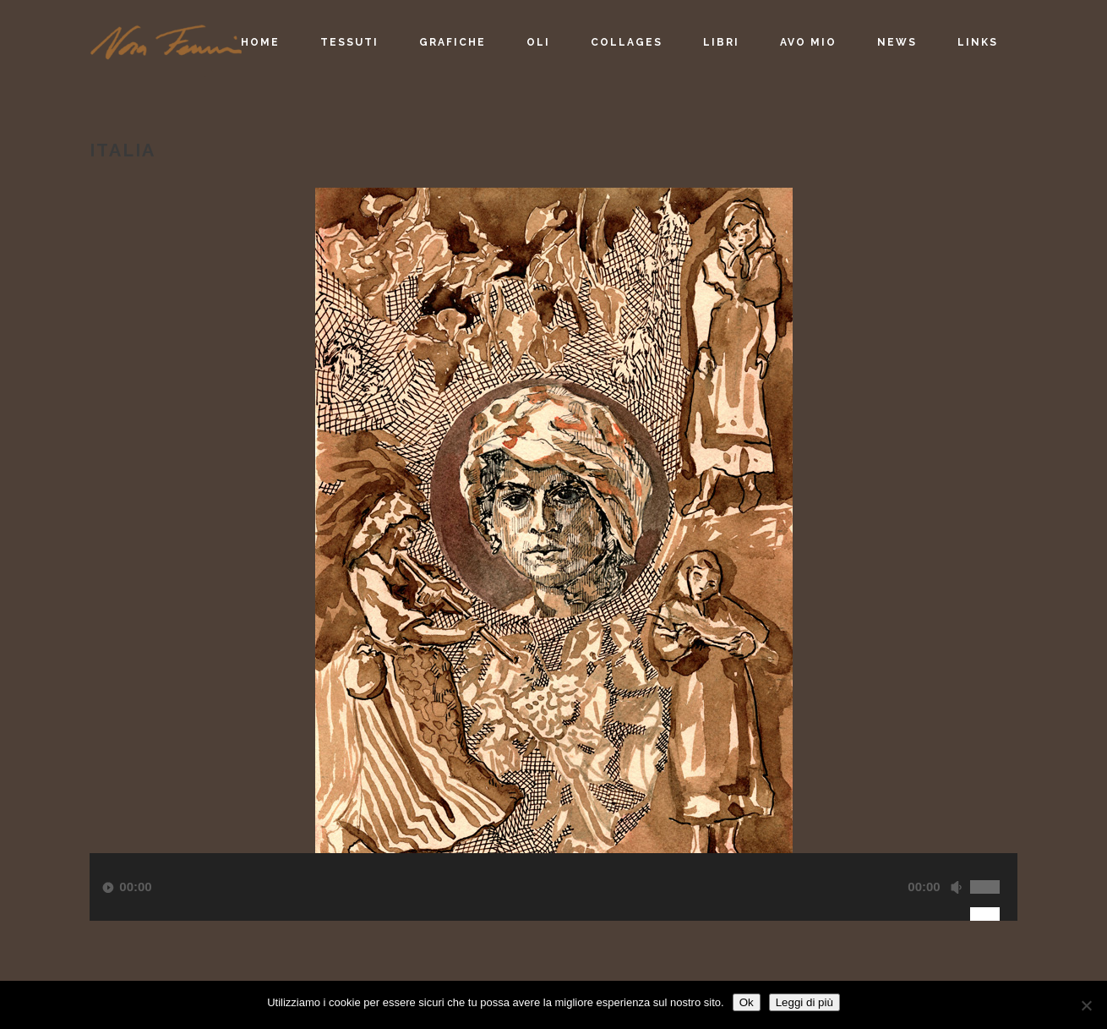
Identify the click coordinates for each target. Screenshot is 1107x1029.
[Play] (108, 887)
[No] (1085, 1005)
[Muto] (956, 887)
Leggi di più (804, 1002)
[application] (553, 908)
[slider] (993, 868)
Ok (746, 1002)
